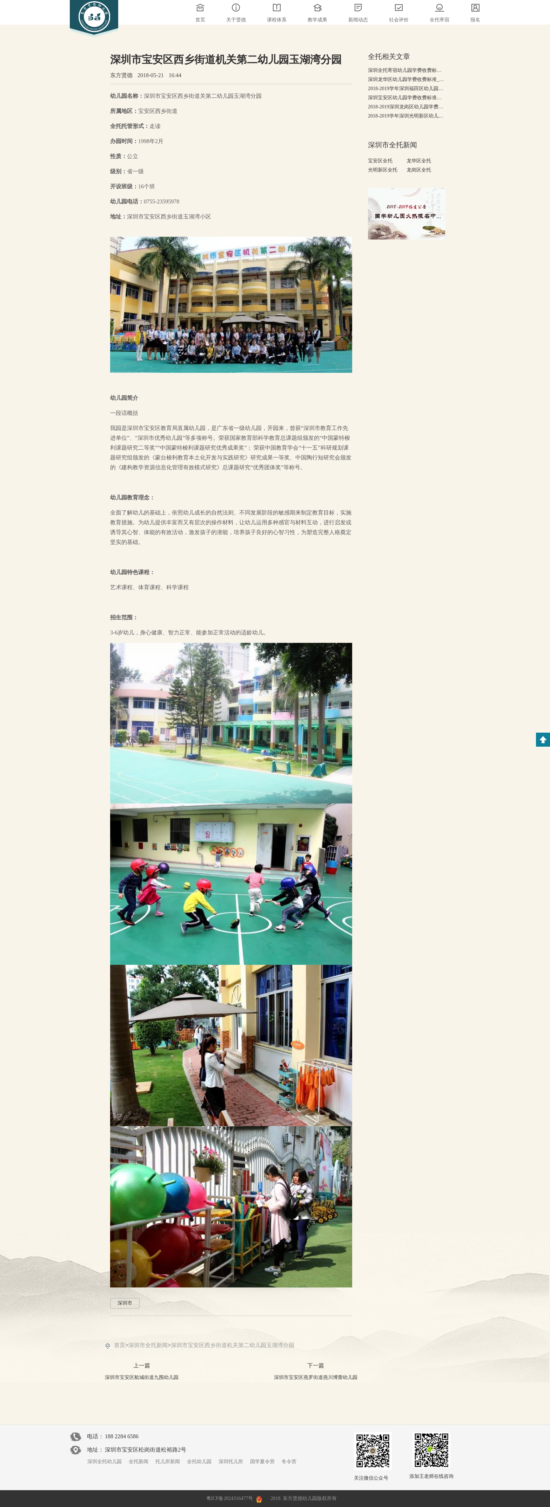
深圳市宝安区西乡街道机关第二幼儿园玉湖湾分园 (232, 1345)
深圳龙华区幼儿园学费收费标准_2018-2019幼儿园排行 (406, 79)
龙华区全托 (419, 160)
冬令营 (289, 1461)
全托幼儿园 (199, 1461)
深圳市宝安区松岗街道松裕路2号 (145, 1450)
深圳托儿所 (231, 1461)
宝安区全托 (380, 160)
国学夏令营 (262, 1461)
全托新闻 (138, 1461)
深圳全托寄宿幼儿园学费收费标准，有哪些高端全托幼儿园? (406, 70)
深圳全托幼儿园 (104, 1461)
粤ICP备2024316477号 (229, 1498)
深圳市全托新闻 (148, 1345)
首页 (119, 1345)
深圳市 (125, 1303)
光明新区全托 (382, 170)
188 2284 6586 (122, 1436)
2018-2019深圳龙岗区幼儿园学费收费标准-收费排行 (406, 106)
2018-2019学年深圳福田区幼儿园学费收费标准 (406, 88)
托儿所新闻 (167, 1461)
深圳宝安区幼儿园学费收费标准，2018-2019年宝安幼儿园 (406, 97)
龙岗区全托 (419, 170)
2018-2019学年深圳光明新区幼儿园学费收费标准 (406, 116)
